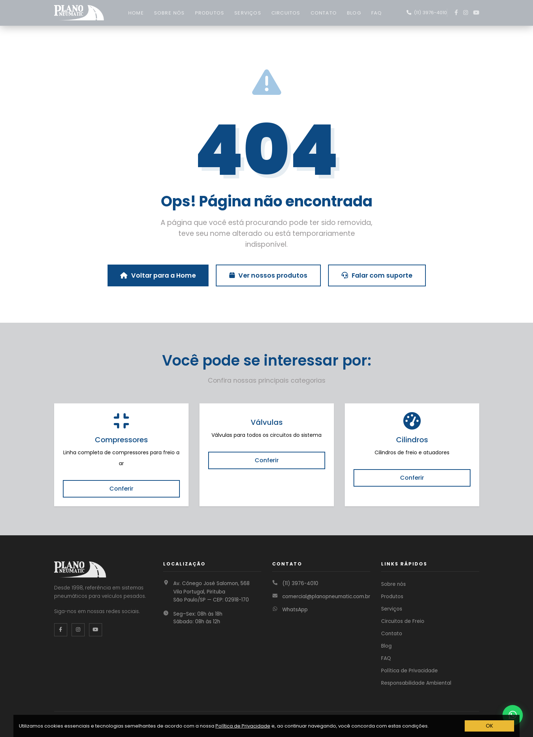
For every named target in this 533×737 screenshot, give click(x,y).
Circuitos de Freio (402, 621)
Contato (391, 633)
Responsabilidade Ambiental (416, 683)
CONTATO (324, 12)
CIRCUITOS (285, 12)
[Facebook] (456, 13)
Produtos (392, 596)
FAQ (376, 12)
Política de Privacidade (409, 670)
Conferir (121, 488)
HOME (136, 12)
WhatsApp (295, 609)
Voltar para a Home (158, 275)
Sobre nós (393, 584)
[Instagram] (465, 13)
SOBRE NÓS (169, 12)
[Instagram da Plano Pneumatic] (78, 629)
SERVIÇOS (247, 12)
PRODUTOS (210, 12)
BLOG (354, 12)
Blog (386, 646)
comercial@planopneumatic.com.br (326, 596)
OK (489, 725)
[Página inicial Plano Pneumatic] (79, 12)
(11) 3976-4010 (300, 583)
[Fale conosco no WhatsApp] (427, 12)
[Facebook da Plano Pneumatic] (60, 629)
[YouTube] (476, 13)
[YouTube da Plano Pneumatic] (95, 629)
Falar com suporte (377, 275)
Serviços (391, 608)
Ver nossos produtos (268, 275)
